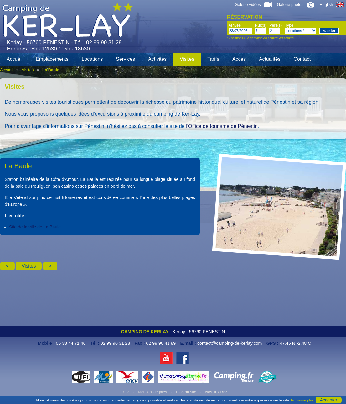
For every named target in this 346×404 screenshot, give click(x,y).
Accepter (328, 399)
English (332, 4)
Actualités (270, 59)
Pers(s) (275, 25)
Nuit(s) (260, 25)
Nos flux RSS (216, 392)
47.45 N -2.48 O (295, 343)
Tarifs (213, 59)
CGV (125, 392)
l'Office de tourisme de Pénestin (222, 126)
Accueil (15, 59)
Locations (92, 59)
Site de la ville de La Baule (35, 226)
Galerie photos (295, 4)
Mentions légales (152, 392)
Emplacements (52, 59)
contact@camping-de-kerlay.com (229, 343)
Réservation (244, 17)
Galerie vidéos (253, 4)
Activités (157, 59)
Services (125, 59)
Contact (302, 59)
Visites (187, 59)
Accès (239, 59)
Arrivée (235, 25)
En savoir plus (302, 400)
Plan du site (186, 392)
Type (289, 25)
